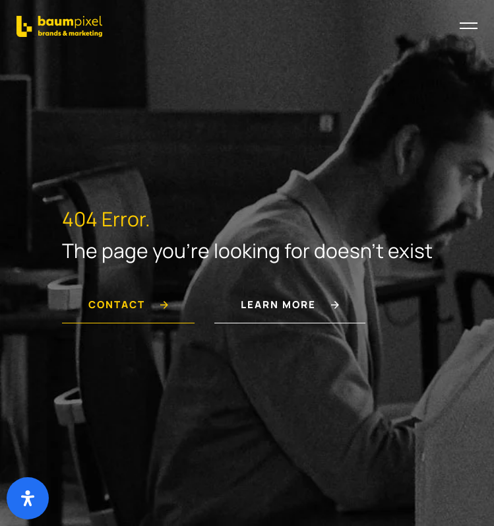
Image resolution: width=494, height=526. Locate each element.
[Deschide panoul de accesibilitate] (28, 498)
